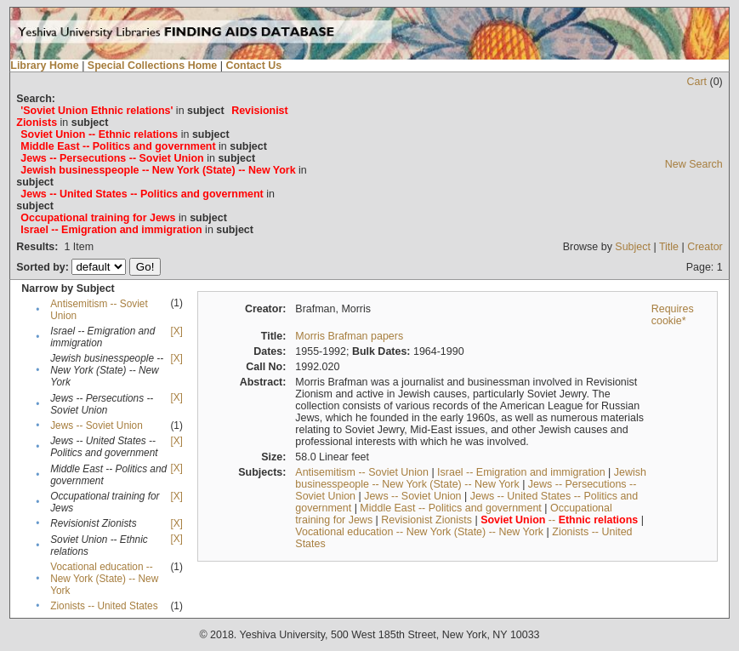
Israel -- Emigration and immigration (521, 472)
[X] (176, 331)
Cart (696, 82)
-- (559, 520)
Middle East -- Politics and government (450, 508)
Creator (705, 247)
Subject (633, 247)
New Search (694, 164)
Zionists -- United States (103, 606)
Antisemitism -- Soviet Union (362, 472)
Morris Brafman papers (349, 336)
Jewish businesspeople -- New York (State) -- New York (470, 478)
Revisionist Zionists (426, 520)
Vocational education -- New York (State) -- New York (104, 579)
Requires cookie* (672, 315)
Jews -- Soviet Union (96, 425)
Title (669, 247)
